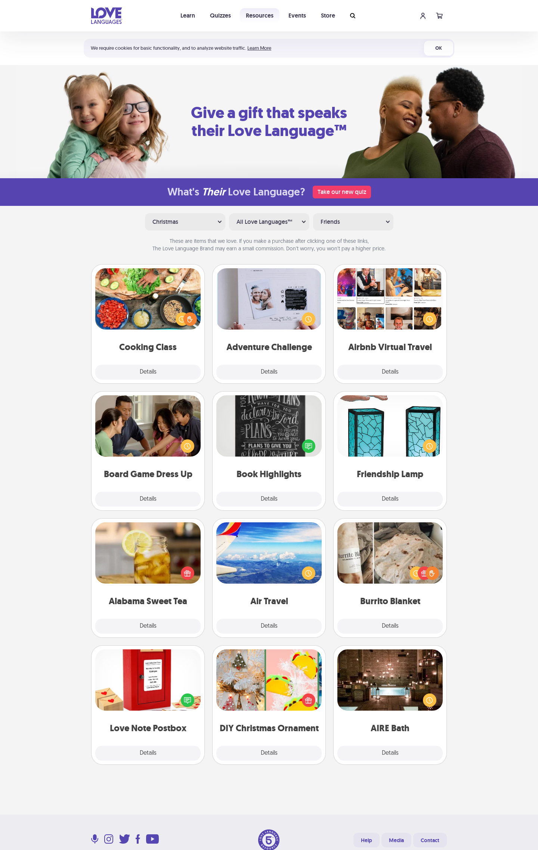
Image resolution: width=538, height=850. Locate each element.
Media (396, 840)
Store (328, 15)
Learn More (259, 48)
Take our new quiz (342, 192)
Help (366, 840)
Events (297, 15)
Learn (187, 15)
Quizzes (220, 15)
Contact (430, 840)
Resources (259, 15)
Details (148, 372)
